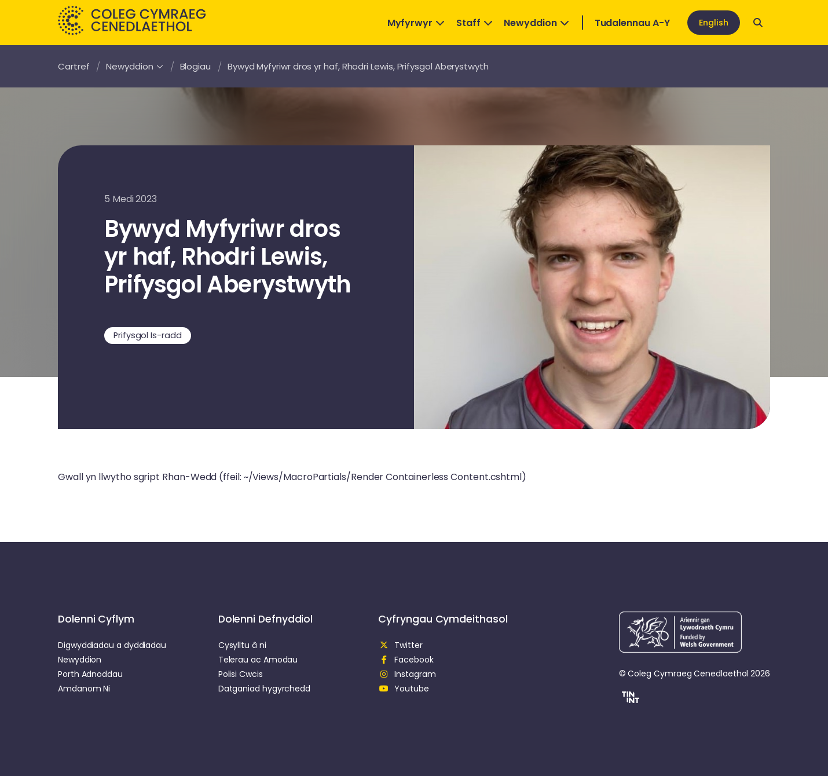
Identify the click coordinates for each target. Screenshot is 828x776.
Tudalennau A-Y (632, 23)
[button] (629, 699)
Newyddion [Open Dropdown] (536, 23)
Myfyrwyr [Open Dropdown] (416, 23)
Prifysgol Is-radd (147, 335)
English (713, 22)
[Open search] (758, 22)
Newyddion (134, 66)
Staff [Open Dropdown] (474, 23)
